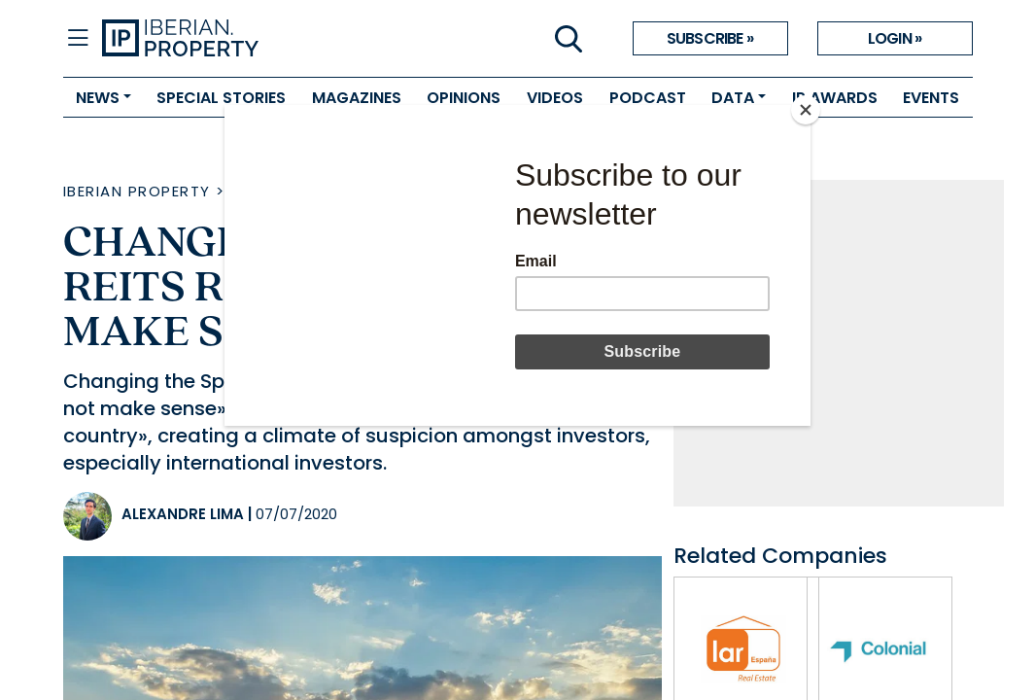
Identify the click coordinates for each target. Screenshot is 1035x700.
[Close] (805, 109)
